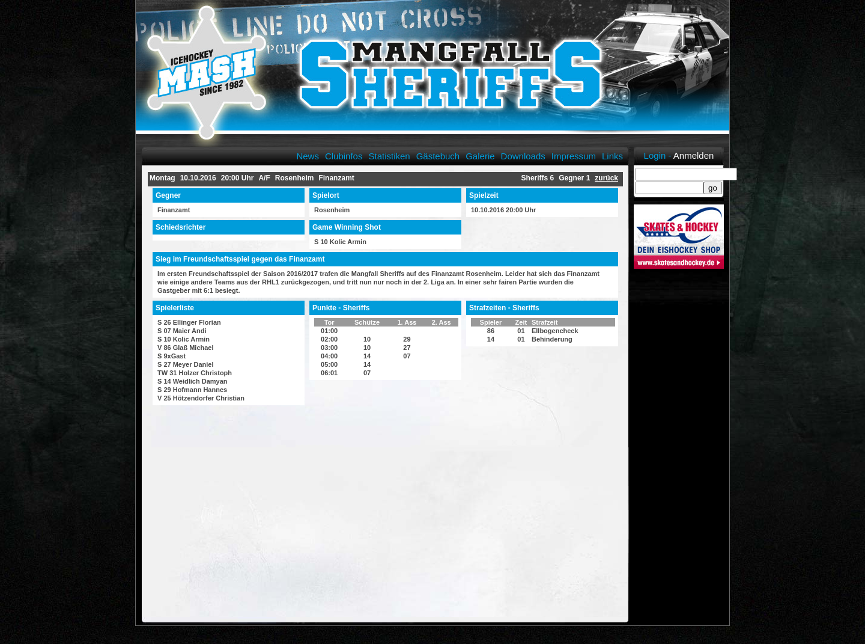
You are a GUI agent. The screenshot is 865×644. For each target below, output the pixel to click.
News (307, 156)
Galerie (480, 156)
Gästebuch (438, 156)
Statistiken (389, 156)
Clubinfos (344, 156)
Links (612, 156)
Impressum (573, 156)
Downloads (523, 156)
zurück (606, 178)
